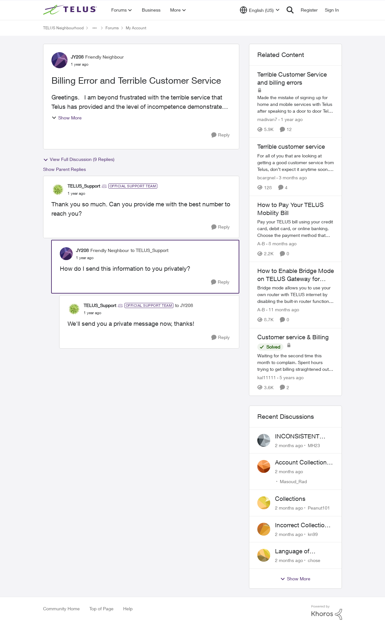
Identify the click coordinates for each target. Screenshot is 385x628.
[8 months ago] (281, 243)
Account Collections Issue (302, 462)
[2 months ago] (289, 445)
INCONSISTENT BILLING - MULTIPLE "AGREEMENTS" (304, 436)
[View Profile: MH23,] (263, 440)
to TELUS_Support (149, 250)
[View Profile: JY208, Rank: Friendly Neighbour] (59, 60)
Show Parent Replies (64, 169)
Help (128, 608)
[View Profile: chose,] (263, 555)
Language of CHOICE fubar (294, 551)
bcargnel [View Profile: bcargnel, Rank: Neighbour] (266, 177)
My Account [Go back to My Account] (136, 27)
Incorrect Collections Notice (303, 525)
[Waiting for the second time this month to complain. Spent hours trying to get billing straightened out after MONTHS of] (295, 362)
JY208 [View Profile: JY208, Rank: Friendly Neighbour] (77, 57)
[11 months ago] (282, 309)
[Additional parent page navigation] (94, 28)
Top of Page (101, 608)
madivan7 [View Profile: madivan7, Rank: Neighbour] (267, 119)
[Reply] (220, 135)
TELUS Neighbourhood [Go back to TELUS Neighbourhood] (63, 27)
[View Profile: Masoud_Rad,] (263, 466)
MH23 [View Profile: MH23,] (314, 445)
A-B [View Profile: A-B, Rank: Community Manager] (261, 243)
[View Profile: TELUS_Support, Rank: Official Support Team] (57, 189)
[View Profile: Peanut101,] (263, 502)
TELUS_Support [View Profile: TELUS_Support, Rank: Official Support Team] (84, 186)
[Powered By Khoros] (326, 612)
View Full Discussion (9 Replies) (79, 159)
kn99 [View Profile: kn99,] (313, 534)
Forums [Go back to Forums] (112, 27)
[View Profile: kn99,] (263, 529)
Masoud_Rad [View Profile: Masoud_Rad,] (293, 481)
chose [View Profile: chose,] (314, 560)
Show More (66, 117)
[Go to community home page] (70, 10)
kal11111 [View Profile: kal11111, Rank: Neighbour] (266, 377)
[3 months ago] (292, 177)
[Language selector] (259, 10)
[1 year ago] (291, 119)
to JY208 (184, 305)
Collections (290, 498)
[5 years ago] (290, 377)
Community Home (61, 608)
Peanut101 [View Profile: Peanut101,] (319, 508)
